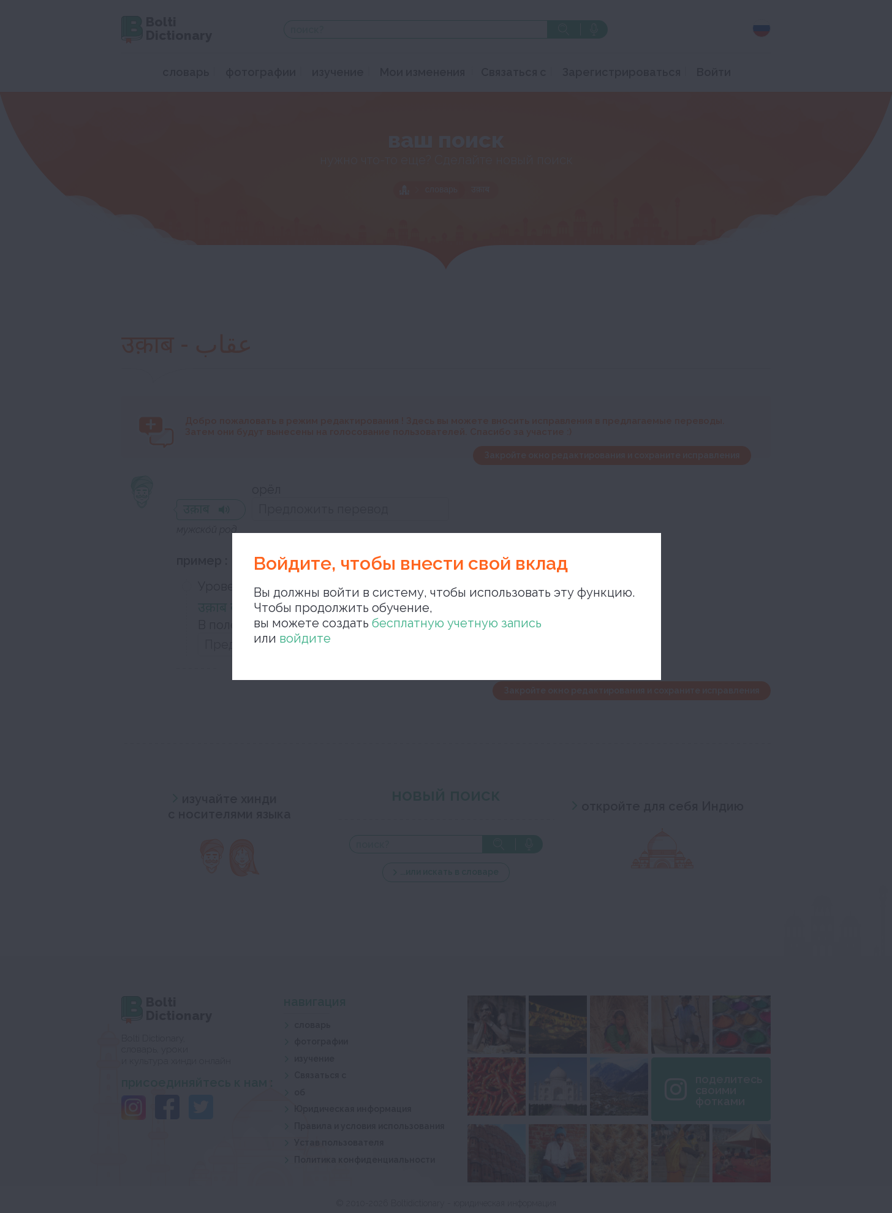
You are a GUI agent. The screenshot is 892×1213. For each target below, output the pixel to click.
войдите (305, 638)
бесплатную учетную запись (457, 623)
